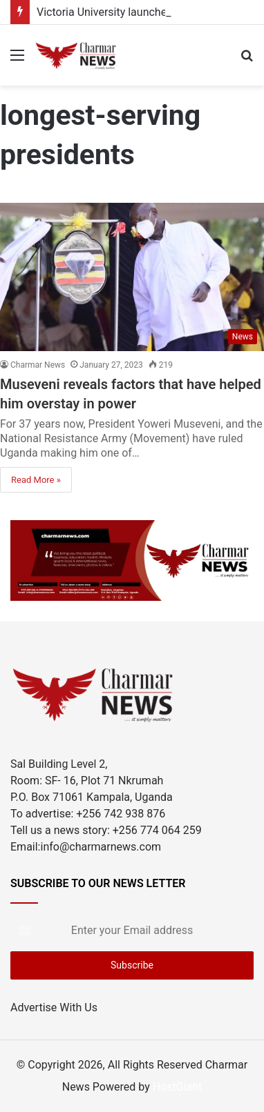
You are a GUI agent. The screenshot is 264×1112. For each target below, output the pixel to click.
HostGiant (177, 1086)
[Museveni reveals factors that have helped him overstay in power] (132, 277)
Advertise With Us (53, 1007)
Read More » (36, 480)
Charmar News (37, 365)
